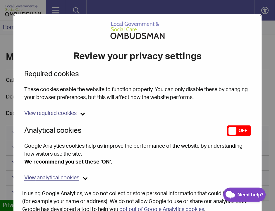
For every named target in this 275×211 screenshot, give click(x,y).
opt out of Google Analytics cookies (161, 194)
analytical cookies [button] (51, 163)
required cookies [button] (50, 98)
